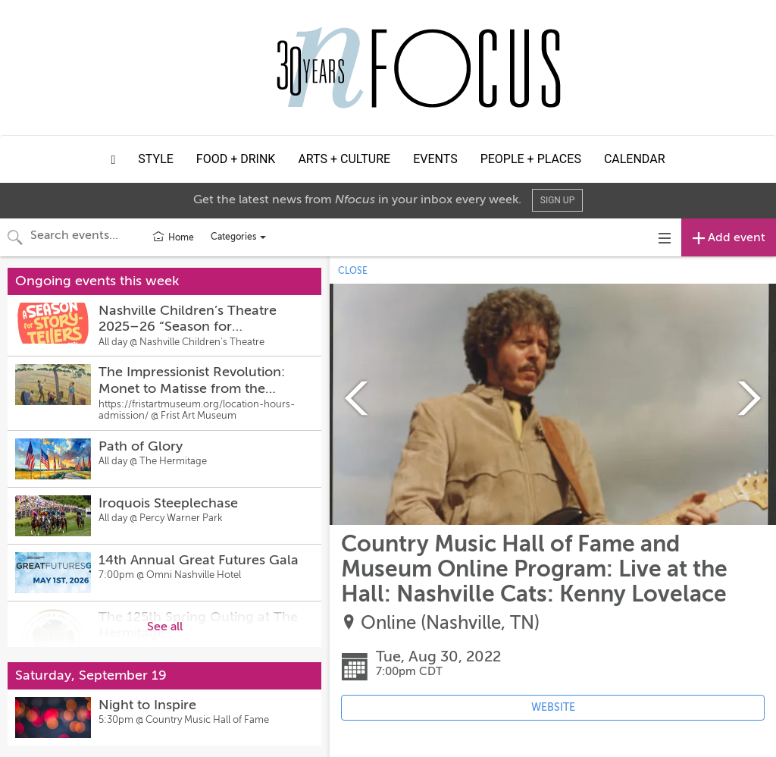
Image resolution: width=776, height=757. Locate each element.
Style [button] (156, 159)
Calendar (634, 159)
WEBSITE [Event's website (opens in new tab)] (553, 707)
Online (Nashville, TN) (450, 623)
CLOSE (353, 270)
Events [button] (435, 159)
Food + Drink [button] (236, 159)
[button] (113, 159)
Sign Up (557, 200)
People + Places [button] (530, 159)
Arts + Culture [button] (344, 159)
